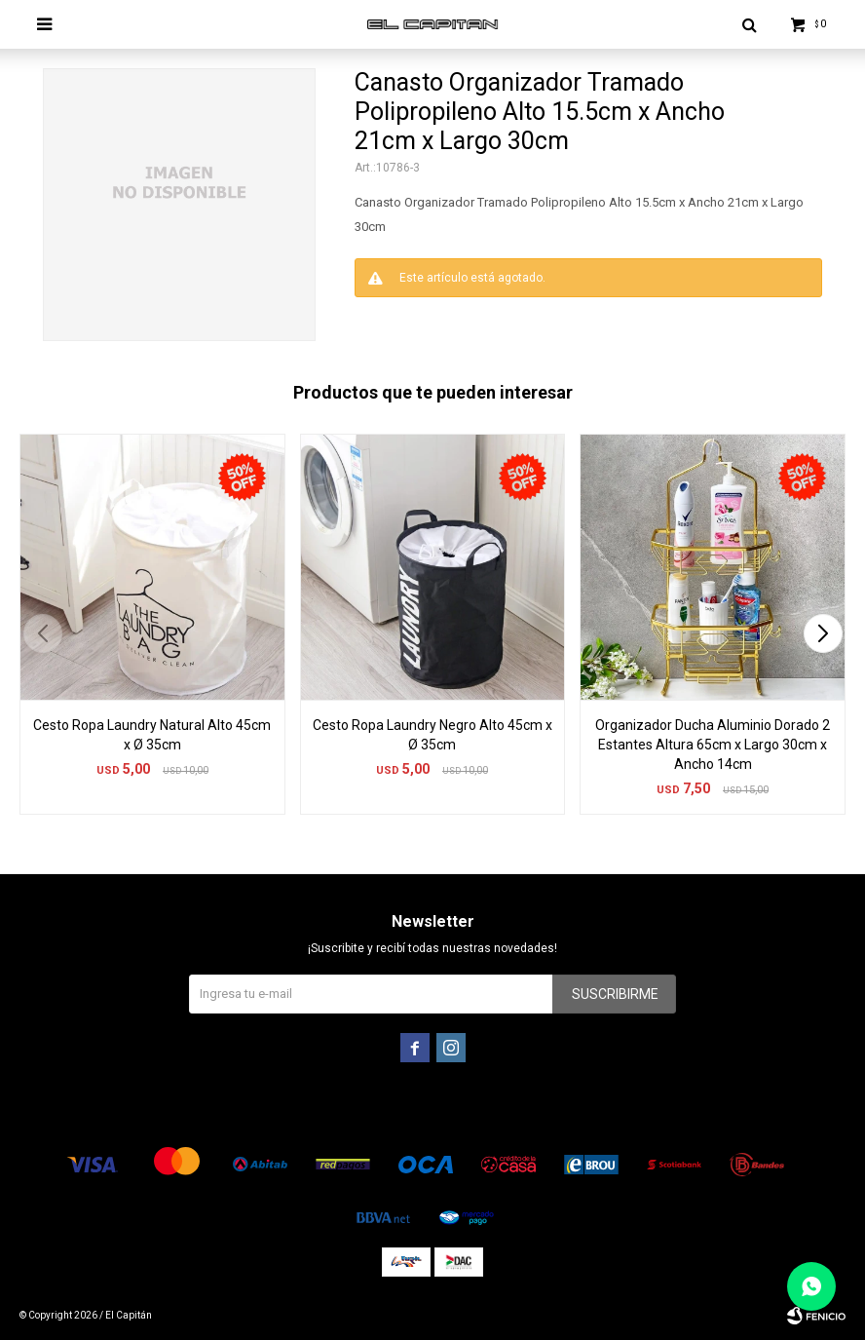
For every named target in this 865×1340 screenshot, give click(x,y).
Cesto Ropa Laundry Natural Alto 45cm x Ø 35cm (152, 734)
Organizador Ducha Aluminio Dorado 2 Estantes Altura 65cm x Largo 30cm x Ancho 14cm (712, 744)
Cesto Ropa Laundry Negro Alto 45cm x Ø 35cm (432, 734)
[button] (822, 633)
